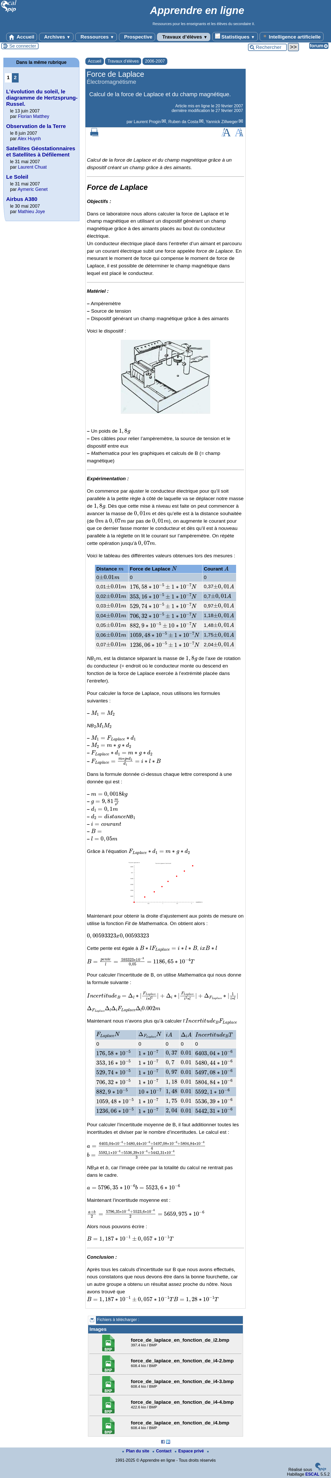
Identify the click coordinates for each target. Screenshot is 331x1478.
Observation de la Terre (36, 126)
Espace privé (190, 1451)
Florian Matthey (33, 116)
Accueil (21, 37)
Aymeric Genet (33, 189)
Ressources (96, 37)
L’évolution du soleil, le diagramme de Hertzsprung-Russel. (42, 97)
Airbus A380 (21, 199)
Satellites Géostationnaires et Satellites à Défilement (40, 151)
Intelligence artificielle (291, 36)
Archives (56, 37)
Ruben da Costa (183, 121)
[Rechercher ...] (267, 47)
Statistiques (235, 36)
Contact (163, 1451)
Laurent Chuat (32, 167)
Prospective (137, 37)
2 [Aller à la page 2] (15, 77)
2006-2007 (155, 61)
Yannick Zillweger (222, 121)
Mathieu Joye (31, 211)
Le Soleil (17, 177)
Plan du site (136, 1451)
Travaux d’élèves (183, 37)
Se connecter (22, 46)
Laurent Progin (147, 121)
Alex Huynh (29, 138)
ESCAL (312, 1474)
